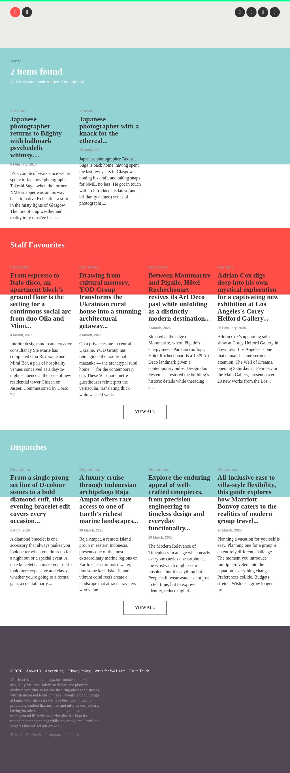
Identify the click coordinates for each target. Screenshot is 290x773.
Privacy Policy (79, 671)
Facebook (33, 735)
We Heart (145, 39)
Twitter (16, 735)
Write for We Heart (109, 671)
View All (145, 412)
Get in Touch (139, 671)
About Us (33, 671)
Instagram (53, 735)
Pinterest (72, 735)
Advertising (54, 671)
